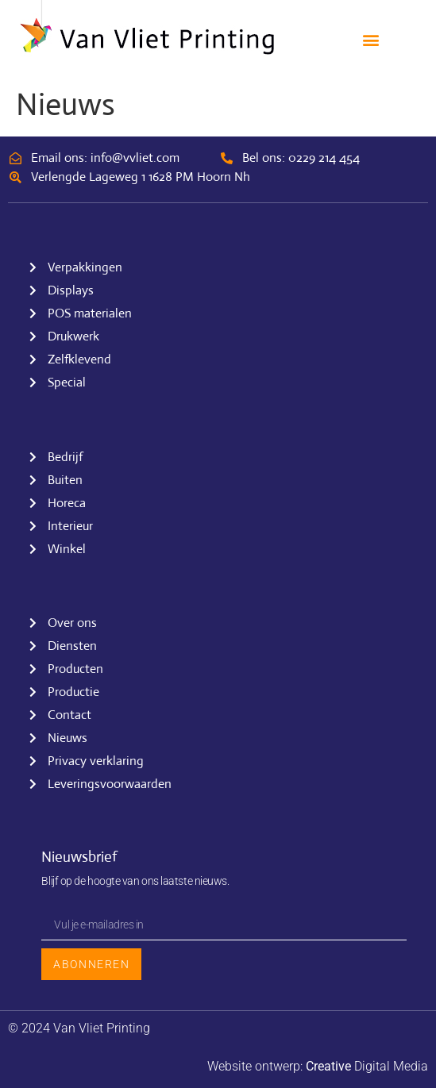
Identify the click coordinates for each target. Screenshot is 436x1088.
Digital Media (367, 1066)
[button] (370, 40)
